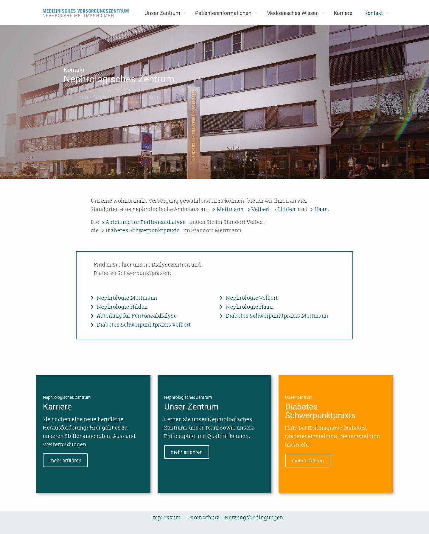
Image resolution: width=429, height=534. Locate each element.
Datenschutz (203, 517)
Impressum (166, 517)
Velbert (258, 209)
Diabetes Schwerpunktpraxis (140, 230)
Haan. (319, 209)
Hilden (284, 209)
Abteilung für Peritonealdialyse (143, 222)
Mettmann (227, 209)
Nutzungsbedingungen (254, 517)
